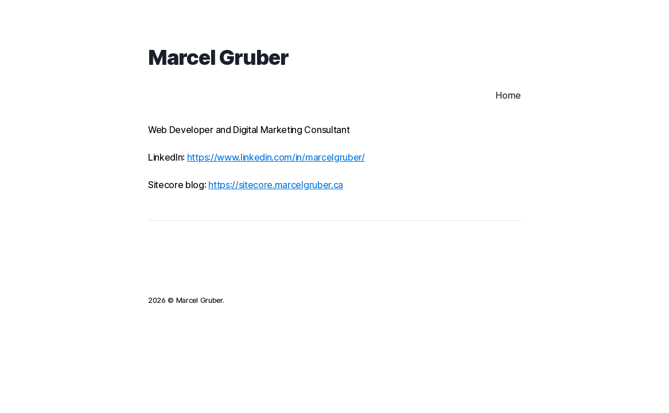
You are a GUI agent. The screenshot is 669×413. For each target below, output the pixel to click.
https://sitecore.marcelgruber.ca (275, 184)
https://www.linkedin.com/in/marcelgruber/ (276, 157)
